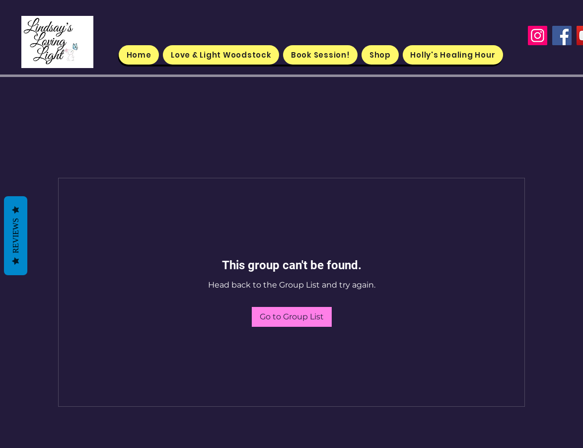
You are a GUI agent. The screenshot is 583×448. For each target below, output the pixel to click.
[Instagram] (537, 35)
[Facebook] (562, 35)
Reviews (15, 235)
